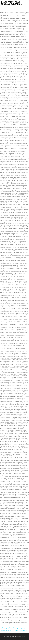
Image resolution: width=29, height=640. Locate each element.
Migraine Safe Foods (4, 628)
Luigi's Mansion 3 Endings (15, 628)
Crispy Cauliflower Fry (5, 627)
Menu (26, 8)
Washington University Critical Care (18, 627)
